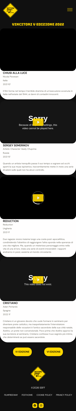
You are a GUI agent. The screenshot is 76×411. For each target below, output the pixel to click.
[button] (69, 10)
